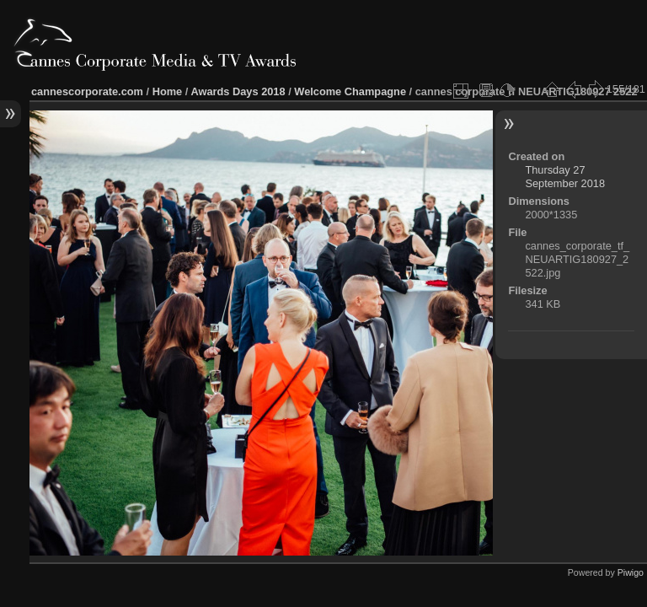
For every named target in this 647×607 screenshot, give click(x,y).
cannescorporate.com (87, 91)
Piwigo (631, 572)
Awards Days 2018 (237, 91)
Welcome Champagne (350, 91)
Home (167, 91)
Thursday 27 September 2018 (565, 177)
